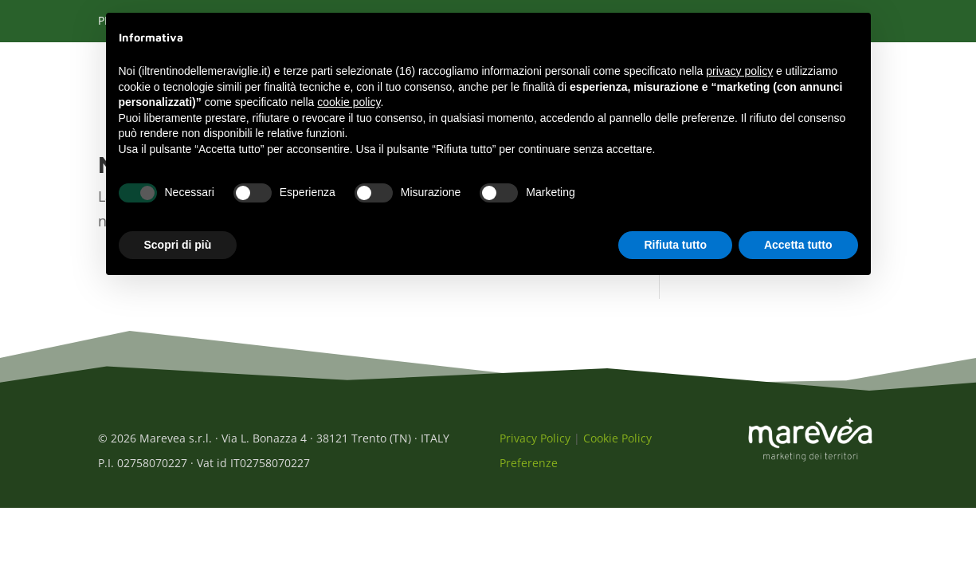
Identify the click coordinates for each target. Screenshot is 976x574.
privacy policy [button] (739, 71)
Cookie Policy (617, 446)
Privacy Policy (535, 446)
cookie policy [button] (348, 102)
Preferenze (529, 471)
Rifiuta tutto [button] (675, 244)
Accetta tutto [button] (798, 244)
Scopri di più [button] (178, 244)
